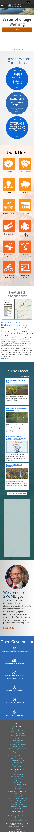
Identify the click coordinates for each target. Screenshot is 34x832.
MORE (17, 87)
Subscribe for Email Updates (16, 493)
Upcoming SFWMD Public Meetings (14, 465)
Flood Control (18, 740)
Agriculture (18, 786)
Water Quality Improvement (18, 749)
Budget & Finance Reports (15, 691)
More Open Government (15, 715)
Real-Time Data (18, 794)
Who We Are (17, 726)
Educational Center (18, 764)
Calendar (18, 818)
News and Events (17, 811)
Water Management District (17, 6)
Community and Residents (17, 756)
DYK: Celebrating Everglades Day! (15, 381)
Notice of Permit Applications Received (15, 652)
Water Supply (18, 747)
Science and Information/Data (17, 791)
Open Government (18, 733)
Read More (4, 358)
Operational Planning (18, 804)
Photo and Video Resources (18, 820)
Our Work (17, 738)
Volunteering (18, 766)
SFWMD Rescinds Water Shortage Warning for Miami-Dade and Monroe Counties (16, 438)
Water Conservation (18, 758)
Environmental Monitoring (18, 806)
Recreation (18, 762)
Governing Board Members (14, 664)
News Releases (18, 814)
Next (21, 49)
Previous (13, 49)
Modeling (18, 808)
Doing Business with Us (17, 769)
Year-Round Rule (18, 760)
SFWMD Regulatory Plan (15, 703)
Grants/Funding (18, 782)
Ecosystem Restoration (18, 751)
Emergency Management (18, 745)
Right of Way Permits (18, 776)
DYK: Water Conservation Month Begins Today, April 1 (16, 409)
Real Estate (18, 780)
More (17, 30)
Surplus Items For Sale (18, 784)
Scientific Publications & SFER (18, 798)
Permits (18, 772)
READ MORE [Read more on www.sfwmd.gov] (8, 628)
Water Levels (18, 796)
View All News (24, 376)
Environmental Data (18, 800)
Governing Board (18, 729)
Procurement (18, 778)
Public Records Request (18, 735)
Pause (18, 49)
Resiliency (18, 742)
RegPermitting (18, 774)
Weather (18, 802)
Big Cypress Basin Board (18, 731)
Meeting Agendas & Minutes (18, 816)
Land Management (18, 753)
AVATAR (18, 788)
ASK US (17, 723)
